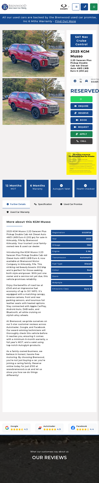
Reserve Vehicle (81, 114)
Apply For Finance (81, 135)
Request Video (81, 128)
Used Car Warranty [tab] (18, 212)
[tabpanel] (49, 314)
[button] (64, 7)
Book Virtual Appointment (81, 121)
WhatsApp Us (81, 100)
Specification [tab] (43, 204)
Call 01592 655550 (81, 142)
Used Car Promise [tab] (71, 204)
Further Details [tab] (16, 204)
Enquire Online (81, 107)
